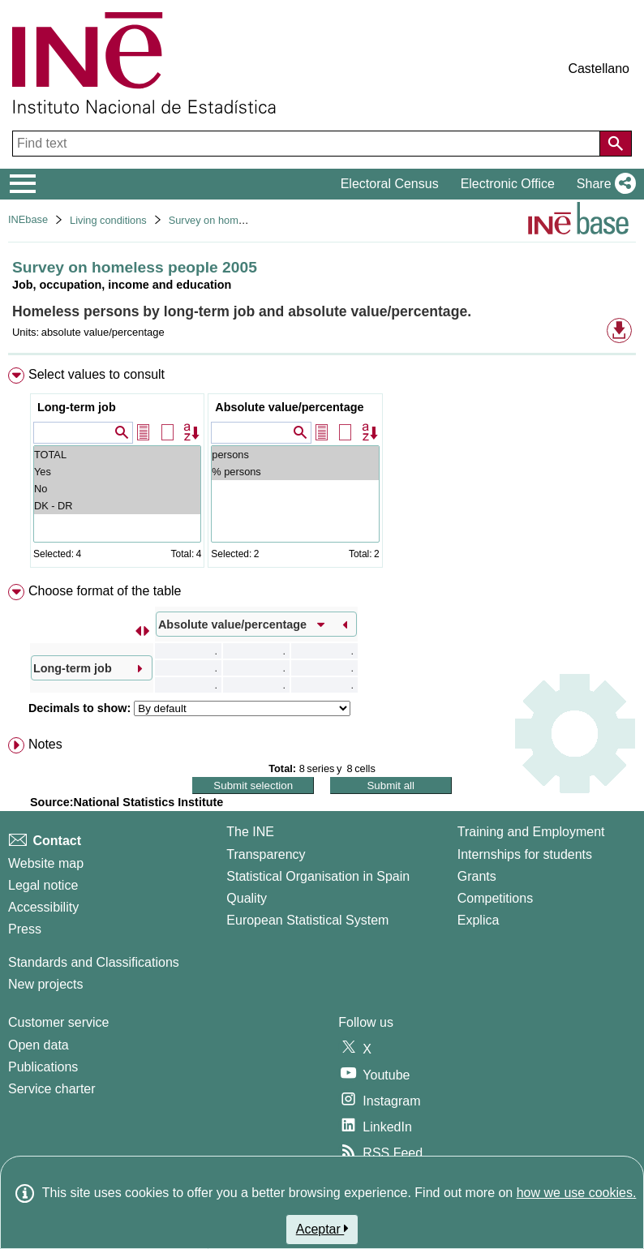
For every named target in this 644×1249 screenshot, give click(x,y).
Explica (478, 920)
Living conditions (108, 220)
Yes (117, 471)
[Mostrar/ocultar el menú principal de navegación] (23, 184)
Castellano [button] (598, 68)
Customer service (58, 1022)
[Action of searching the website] (615, 144)
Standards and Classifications (93, 962)
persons (295, 454)
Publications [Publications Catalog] (43, 1067)
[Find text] (307, 144)
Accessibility (43, 907)
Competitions (495, 898)
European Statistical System (307, 920)
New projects (45, 984)
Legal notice (43, 885)
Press (24, 929)
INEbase (28, 219)
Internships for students (524, 854)
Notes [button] (45, 744)
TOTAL (117, 454)
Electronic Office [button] (508, 184)
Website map (46, 863)
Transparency (265, 854)
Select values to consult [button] (96, 374)
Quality (246, 898)
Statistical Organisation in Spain (318, 876)
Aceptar (322, 1228)
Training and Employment (531, 832)
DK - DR (117, 505)
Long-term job (76, 407)
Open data (38, 1045)
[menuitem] (322, 471)
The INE (250, 832)
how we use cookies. (577, 1193)
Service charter (52, 1089)
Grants (476, 876)
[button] (603, 184)
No (117, 488)
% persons (295, 471)
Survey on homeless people (233, 220)
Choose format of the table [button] (105, 591)
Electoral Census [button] (390, 184)
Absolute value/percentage (289, 407)
